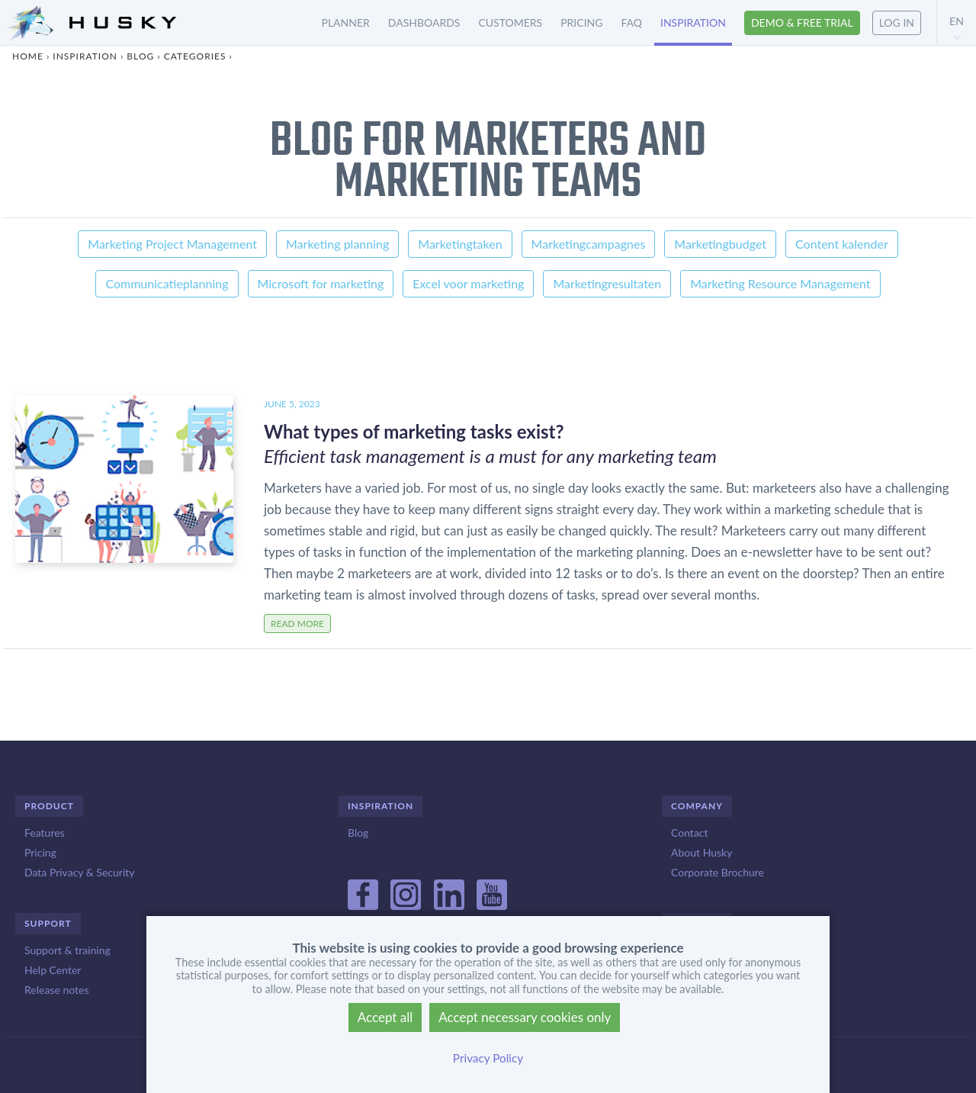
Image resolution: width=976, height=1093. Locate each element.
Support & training (67, 950)
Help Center (52, 969)
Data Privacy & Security (79, 872)
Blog (140, 56)
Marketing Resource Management (780, 283)
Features (44, 832)
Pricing (581, 22)
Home (27, 56)
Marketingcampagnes (588, 243)
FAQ (631, 22)
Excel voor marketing (468, 283)
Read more (297, 623)
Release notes (56, 989)
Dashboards (424, 22)
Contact (689, 832)
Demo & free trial (802, 22)
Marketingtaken (460, 243)
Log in (896, 22)
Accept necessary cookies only (524, 1017)
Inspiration (693, 22)
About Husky (701, 852)
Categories (195, 56)
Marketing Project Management (172, 243)
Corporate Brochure (717, 872)
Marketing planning (337, 243)
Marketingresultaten (607, 283)
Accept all (385, 1017)
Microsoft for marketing (321, 283)
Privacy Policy (488, 1058)
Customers (510, 22)
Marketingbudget (720, 243)
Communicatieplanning (166, 283)
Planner (346, 22)
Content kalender (841, 243)
